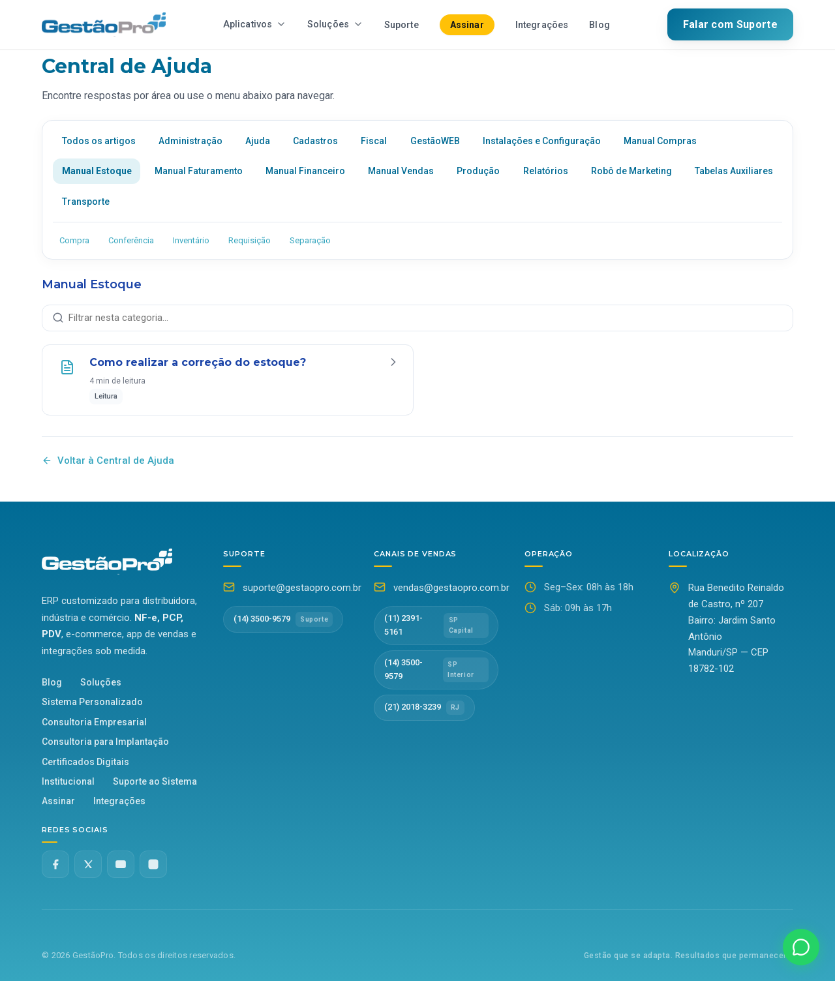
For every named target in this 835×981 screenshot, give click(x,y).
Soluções (335, 24)
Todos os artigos (99, 141)
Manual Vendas (401, 171)
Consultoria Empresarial (94, 722)
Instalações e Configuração (542, 141)
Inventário (191, 240)
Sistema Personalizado (92, 702)
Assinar (467, 25)
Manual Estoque (97, 171)
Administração (190, 141)
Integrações (542, 25)
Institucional (68, 781)
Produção (478, 171)
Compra (74, 240)
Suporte (401, 25)
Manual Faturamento (199, 171)
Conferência (131, 240)
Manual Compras (660, 141)
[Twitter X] (88, 864)
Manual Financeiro (305, 171)
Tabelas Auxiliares (734, 171)
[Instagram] (153, 864)
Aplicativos (254, 24)
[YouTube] (120, 864)
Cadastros (315, 141)
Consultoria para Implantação (105, 741)
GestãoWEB (435, 141)
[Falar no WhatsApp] (801, 947)
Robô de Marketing (631, 171)
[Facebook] (55, 864)
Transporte (86, 201)
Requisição (249, 240)
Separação (310, 240)
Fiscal (374, 141)
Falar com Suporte (730, 24)
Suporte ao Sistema (155, 781)
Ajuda (257, 141)
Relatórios (545, 171)
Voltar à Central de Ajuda (108, 460)
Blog (599, 25)
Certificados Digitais (85, 762)
